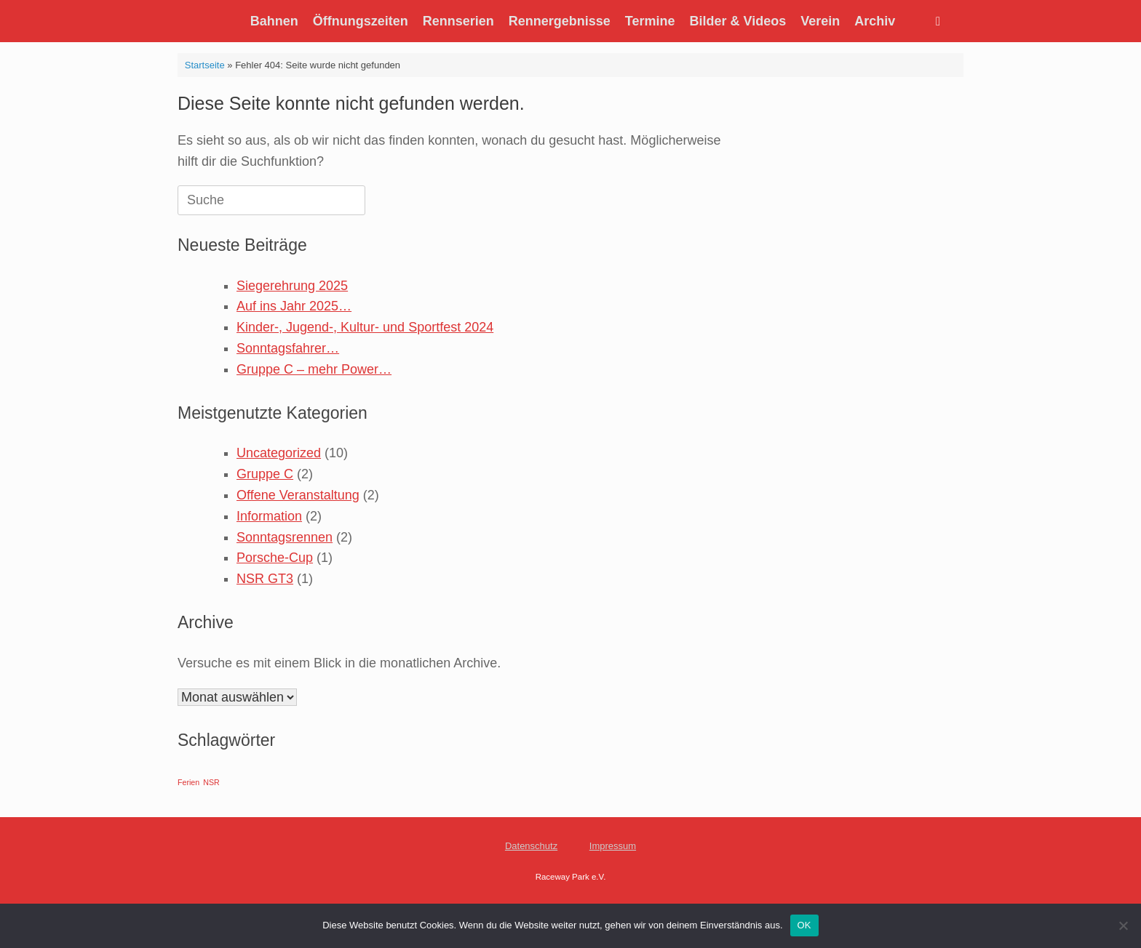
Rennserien (458, 21)
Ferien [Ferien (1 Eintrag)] (188, 782)
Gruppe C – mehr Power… (313, 369)
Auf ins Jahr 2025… (293, 306)
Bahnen (274, 21)
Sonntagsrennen (284, 537)
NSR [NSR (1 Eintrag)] (211, 782)
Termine (650, 21)
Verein (820, 21)
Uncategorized (278, 453)
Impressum (612, 845)
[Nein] (1123, 925)
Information (269, 516)
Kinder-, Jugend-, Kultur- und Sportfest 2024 (364, 327)
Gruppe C (264, 474)
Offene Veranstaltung (297, 495)
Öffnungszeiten (360, 21)
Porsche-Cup (274, 557)
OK (804, 925)
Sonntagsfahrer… (287, 348)
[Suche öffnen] (942, 21)
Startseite (205, 65)
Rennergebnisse (560, 21)
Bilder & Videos (738, 21)
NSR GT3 (264, 578)
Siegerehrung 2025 (292, 285)
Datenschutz (531, 845)
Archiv (874, 21)
